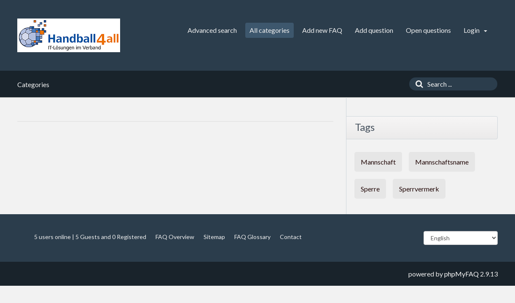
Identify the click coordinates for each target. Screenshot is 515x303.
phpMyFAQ (461, 274)
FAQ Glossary (252, 236)
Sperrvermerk (419, 189)
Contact (291, 236)
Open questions (428, 30)
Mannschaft (378, 162)
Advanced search (212, 30)
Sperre (370, 189)
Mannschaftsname (442, 162)
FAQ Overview (175, 236)
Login (475, 30)
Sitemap (214, 236)
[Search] (417, 83)
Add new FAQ (322, 30)
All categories (269, 30)
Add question (374, 30)
